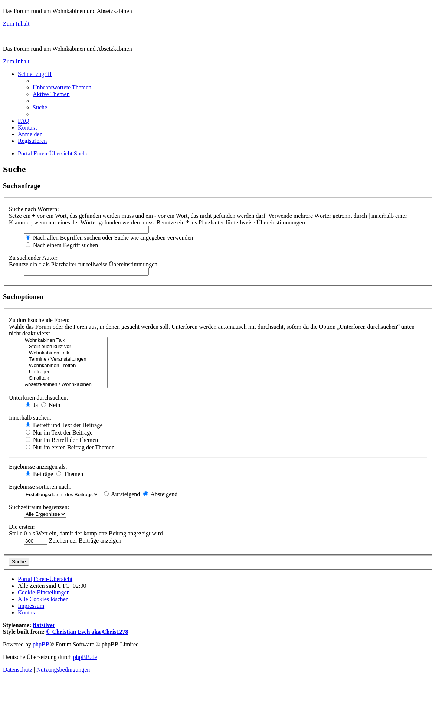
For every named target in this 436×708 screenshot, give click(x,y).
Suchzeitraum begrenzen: (39, 507)
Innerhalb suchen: (30, 417)
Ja (32, 405)
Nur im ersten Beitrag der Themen (70, 447)
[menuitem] (62, 87)
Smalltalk (65, 378)
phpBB (41, 644)
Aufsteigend (122, 494)
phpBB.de (85, 657)
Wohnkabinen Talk (65, 340)
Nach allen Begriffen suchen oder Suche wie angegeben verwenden (109, 238)
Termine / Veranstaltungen (65, 359)
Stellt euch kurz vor (65, 347)
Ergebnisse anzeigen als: (38, 466)
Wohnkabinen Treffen (65, 366)
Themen (69, 474)
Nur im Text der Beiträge (59, 432)
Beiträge (39, 474)
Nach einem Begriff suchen (62, 245)
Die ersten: (22, 527)
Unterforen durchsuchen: (38, 397)
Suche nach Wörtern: (34, 209)
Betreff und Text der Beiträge (64, 425)
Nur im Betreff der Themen (62, 440)
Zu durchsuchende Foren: (39, 320)
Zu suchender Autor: (33, 258)
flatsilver (44, 625)
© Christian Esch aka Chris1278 (87, 632)
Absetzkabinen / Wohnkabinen (65, 384)
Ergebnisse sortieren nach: (40, 487)
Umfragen (65, 372)
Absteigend (160, 494)
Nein (50, 405)
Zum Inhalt (16, 23)
